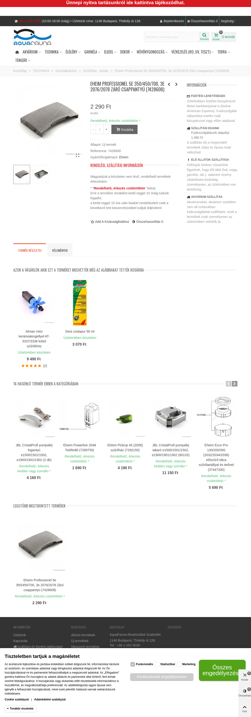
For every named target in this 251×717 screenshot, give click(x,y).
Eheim (123, 157)
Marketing (189, 664)
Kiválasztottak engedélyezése (161, 677)
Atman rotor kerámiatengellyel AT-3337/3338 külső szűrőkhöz (34, 339)
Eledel (108, 52)
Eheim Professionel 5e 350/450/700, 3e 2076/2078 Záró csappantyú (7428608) (40, 585)
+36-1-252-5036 (29, 21)
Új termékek (80, 641)
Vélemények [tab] (60, 250)
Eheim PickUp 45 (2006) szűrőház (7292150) (125, 447)
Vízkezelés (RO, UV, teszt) (190, 52)
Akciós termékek (83, 635)
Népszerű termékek (85, 647)
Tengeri (21, 60)
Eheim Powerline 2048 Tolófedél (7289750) (79, 447)
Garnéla (90, 52)
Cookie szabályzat (17, 699)
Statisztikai (167, 664)
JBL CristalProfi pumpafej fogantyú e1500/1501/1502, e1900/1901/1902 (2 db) (34, 452)
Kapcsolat (20, 641)
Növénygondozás (150, 52)
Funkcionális (144, 664)
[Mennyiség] (100, 129)
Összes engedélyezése (222, 670)
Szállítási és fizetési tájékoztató (38, 646)
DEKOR (125, 52)
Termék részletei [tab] (29, 250)
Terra (222, 52)
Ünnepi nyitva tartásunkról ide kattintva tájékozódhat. (125, 2)
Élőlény (71, 52)
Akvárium (30, 52)
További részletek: (22, 708)
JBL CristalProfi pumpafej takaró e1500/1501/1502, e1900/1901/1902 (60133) (170, 450)
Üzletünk (19, 635)
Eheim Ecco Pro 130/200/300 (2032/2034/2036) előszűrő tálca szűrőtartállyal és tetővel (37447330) (216, 457)
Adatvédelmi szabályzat (50, 699)
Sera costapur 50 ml (79, 331)
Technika (52, 52)
